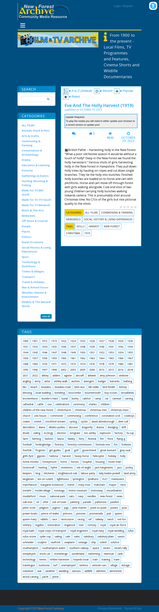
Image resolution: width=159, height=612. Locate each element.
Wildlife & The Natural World (36, 304)
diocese (73, 427)
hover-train (114, 461)
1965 (111, 358)
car (106, 398)
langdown (28, 479)
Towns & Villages (33, 271)
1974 (82, 364)
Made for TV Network (36, 205)
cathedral (28, 404)
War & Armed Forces (35, 287)
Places (26, 231)
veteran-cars (99, 565)
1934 (44, 346)
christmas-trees (120, 410)
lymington (78, 479)
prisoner (81, 513)
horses (75, 461)
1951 (92, 352)
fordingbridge (43, 444)
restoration (53, 525)
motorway (97, 490)
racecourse (67, 519)
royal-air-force (118, 525)
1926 (92, 341)
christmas (73, 233)
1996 (35, 369)
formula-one (102, 444)
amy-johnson (107, 375)
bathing (127, 381)
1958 (44, 358)
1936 (63, 346)
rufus (131, 530)
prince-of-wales (50, 513)
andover (123, 375)
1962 (82, 358)
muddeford (29, 496)
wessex (76, 571)
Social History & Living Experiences (36, 249)
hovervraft (29, 467)
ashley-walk (60, 381)
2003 (73, 369)
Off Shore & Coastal (35, 221)
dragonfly (87, 427)
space (95, 548)
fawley (71, 438)
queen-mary (30, 519)
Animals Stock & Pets (36, 130)
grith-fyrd (28, 456)
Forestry (27, 170)
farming (36, 438)
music (42, 496)
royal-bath (28, 530)
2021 (25, 375)
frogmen (40, 450)
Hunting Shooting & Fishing (35, 183)
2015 (111, 369)
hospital (87, 461)
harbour (54, 456)
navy (80, 496)
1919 (87, 233)
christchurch (64, 410)
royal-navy (98, 530)
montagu (59, 490)
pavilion (114, 502)
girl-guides (55, 450)
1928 (111, 341)
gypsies (41, 456)
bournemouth (93, 392)
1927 (101, 341)
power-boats (30, 513)
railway (99, 519)
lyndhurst (93, 479)
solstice (115, 542)
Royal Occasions (32, 242)
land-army (129, 473)
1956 (25, 358)
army (38, 381)
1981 (130, 364)
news (119, 496)
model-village (42, 490)
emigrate (75, 433)
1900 (25, 341)
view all (46, 316)
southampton (30, 548)
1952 (101, 352)
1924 (73, 341)
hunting (42, 467)
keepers (27, 473)
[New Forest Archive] (44, 11)
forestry (59, 444)
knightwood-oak (67, 473)
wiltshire (101, 571)
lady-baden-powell (109, 473)
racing (81, 519)
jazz (119, 467)
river (81, 525)
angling (27, 381)
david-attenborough (103, 421)
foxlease (126, 444)
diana (42, 427)
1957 (35, 358)
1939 (92, 346)
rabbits (44, 519)
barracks (115, 381)
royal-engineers (79, 530)
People (26, 226)
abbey (45, 375)
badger (102, 381)
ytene (55, 576)
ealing (36, 433)
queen (118, 513)
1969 (35, 364)
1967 (130, 358)
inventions (67, 467)
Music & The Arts (33, 210)
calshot (86, 398)
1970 (44, 364)
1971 (54, 364)
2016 (120, 369)
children (105, 404)
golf (76, 450)
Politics (26, 237)
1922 (63, 341)
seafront (55, 542)
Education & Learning (36, 165)
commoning (74, 415)
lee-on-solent (45, 479)
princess (68, 513)
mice (123, 484)
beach (34, 387)
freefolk (27, 450)
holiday (112, 456)
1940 (101, 346)
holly (80, 226)
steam (106, 548)
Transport (28, 277)
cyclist (84, 421)
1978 (101, 364)
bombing (60, 392)
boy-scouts (110, 392)
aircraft (80, 375)
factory (118, 433)
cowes (26, 421)
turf (55, 565)
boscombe (75, 392)
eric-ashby (90, 433)
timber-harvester (59, 559)
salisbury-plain (105, 536)
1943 (130, 346)
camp (98, 398)
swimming (94, 553)
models (27, 490)
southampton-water (54, 548)
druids (26, 433)
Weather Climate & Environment (34, 294)
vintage (125, 565)
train (95, 559)
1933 (35, 346)
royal (103, 525)
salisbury (89, 536)
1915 (44, 341)
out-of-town (59, 502)
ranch (110, 519)
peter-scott (29, 507)
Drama (26, 160)
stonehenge (61, 553)
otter (45, 502)
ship (93, 542)
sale (68, 536)
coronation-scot (111, 415)
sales (77, 536)
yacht (45, 576)
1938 (82, 346)
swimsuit (109, 553)
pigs (66, 507)
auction (75, 381)
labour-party (88, 473)
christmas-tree (98, 410)
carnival (116, 398)
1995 (25, 369)
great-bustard (108, 450)
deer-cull (123, 421)
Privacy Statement (110, 608)
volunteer (28, 571)
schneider (28, 542)
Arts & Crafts (30, 136)
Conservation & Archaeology (32, 152)
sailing (58, 536)
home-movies (31, 461)
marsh (70, 484)
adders (56, 375)
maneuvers (117, 479)
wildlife (88, 571)
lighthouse (63, 479)
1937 (73, 346)
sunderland (78, 553)
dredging (113, 427)
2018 (130, 369)
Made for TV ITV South (36, 199)
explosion (105, 433)
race (54, 519)
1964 (101, 358)
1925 (82, 341)
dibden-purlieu (57, 427)
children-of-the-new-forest (38, 410)
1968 (25, 364)
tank (120, 553)
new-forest (112, 226)
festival (92, 438)
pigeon (56, 507)
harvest (94, 226)
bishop (123, 387)
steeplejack (29, 553)
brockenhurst (30, 398)
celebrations (62, 404)
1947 (54, 352)
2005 (82, 369)
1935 (54, 346)
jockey (129, 467)
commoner (56, 415)
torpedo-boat (81, 559)
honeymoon (50, 461)
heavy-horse (82, 456)
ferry (81, 438)
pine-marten (80, 507)
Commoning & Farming (31, 143)
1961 (73, 358)
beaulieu (46, 387)
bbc (25, 387)
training (106, 559)
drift (123, 427)
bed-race (79, 387)
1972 (63, 364)
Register (128, 6)
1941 (111, 346)
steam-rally (120, 548)
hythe (54, 467)
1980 (120, 364)
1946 (44, 352)
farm (25, 438)
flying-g (121, 438)
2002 (63, 369)
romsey (92, 525)
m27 (104, 479)
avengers (89, 381)
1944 (25, 352)
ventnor (83, 565)
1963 (92, 358)
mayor (112, 484)
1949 (73, 352)
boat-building (43, 392)
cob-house (40, 415)
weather (50, 571)
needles (91, 496)
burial (65, 398)
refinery (27, 525)
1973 (73, 364)
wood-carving (30, 576)
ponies (114, 507)
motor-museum (78, 490)
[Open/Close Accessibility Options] (153, 6)
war (39, 571)
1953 (111, 352)
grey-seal (125, 450)
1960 (63, 358)
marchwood (30, 484)
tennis (42, 559)
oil (37, 502)
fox (116, 444)
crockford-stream (55, 421)
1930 (130, 341)
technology (29, 559)
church (26, 415)
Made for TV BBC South (33, 192)
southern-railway (79, 548)
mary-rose (84, 484)
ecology (48, 433)
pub (109, 513)
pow (124, 507)
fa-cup (130, 433)
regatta (39, 525)
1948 (63, 352)
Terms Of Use (132, 608)
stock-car (44, 553)
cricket (37, 421)
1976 (92, 364)
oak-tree (27, 502)
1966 (120, 358)
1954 (120, 352)
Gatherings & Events (35, 176)
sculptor (42, 542)
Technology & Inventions (31, 264)
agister (68, 375)
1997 (44, 369)
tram (117, 559)
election (61, 433)
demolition (29, 427)
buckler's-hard (50, 398)
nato (71, 496)
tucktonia (44, 565)
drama (100, 427)
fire (102, 438)
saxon (121, 536)
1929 (120, 341)
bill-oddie (93, 387)
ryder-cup (45, 536)
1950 (82, 352)
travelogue (29, 565)
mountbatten (114, 490)
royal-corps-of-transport (52, 530)
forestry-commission (79, 444)
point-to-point (98, 507)
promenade (96, 513)
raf (90, 519)
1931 (25, 346)
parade (87, 502)
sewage (82, 542)
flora (110, 438)
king (38, 473)
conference (91, 415)
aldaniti (92, 375)
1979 (111, 364)
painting (74, 502)
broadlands (127, 392)
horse (63, 461)
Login (117, 6)
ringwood (69, 525)
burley (75, 398)
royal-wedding (116, 530)
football (27, 444)
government (89, 450)
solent (103, 542)
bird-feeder (109, 387)
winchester (115, 571)
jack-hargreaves (104, 467)
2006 (92, 369)
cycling (73, 421)
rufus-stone (29, 536)
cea (49, 404)
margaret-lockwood (51, 484)
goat (67, 450)
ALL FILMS (28, 125)
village (114, 565)
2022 (35, 375)
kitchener (49, 473)
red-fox (121, 519)
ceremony (79, 404)
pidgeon (44, 507)
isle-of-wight (84, 467)
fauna (60, 438)
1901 (35, 341)
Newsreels (28, 215)
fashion (49, 438)
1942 (120, 346)
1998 (54, 369)
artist (47, 381)
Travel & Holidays (33, 282)
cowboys (129, 415)
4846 (110, 137)
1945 (35, 352)
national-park (57, 496)
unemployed (68, 565)
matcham (99, 484)
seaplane (69, 542)
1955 (130, 352)
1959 (54, 358)
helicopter (98, 456)
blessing (27, 392)
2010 (101, 369)
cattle (40, 404)
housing (100, 461)
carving (129, 398)
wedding (63, 571)
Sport (25, 257)
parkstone (101, 502)
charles (93, 404)
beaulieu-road (63, 387)
